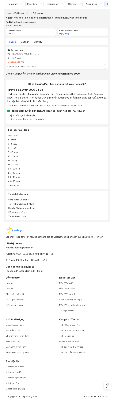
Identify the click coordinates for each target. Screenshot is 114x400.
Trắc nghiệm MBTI (67, 310)
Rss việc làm (90, 396)
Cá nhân (25, 42)
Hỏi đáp (9, 288)
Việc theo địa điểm (14, 372)
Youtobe (21, 270)
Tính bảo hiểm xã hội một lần (72, 352)
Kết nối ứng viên (13, 341)
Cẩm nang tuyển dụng (16, 346)
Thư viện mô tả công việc (17, 352)
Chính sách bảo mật (15, 294)
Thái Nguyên (14, 57)
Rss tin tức (103, 396)
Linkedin (31, 270)
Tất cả (12, 42)
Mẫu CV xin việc (66, 283)
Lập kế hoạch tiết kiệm (69, 341)
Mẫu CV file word (67, 294)
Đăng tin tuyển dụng (15, 324)
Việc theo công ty (14, 383)
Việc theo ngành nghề (16, 377)
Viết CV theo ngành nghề (70, 299)
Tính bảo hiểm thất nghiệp (71, 346)
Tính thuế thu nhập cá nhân (71, 330)
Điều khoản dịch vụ (14, 305)
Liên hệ (9, 283)
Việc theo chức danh (15, 366)
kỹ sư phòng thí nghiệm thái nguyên (27, 119)
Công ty (38, 42)
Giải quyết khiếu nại (15, 299)
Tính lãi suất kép (66, 335)
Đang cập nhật (16, 62)
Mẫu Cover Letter (67, 288)
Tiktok (40, 270)
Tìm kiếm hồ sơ (13, 330)
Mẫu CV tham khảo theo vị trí (72, 305)
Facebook (11, 270)
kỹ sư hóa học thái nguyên (22, 115)
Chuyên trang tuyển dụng (17, 335)
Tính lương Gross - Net (69, 324)
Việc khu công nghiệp (15, 388)
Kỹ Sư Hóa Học (15, 50)
